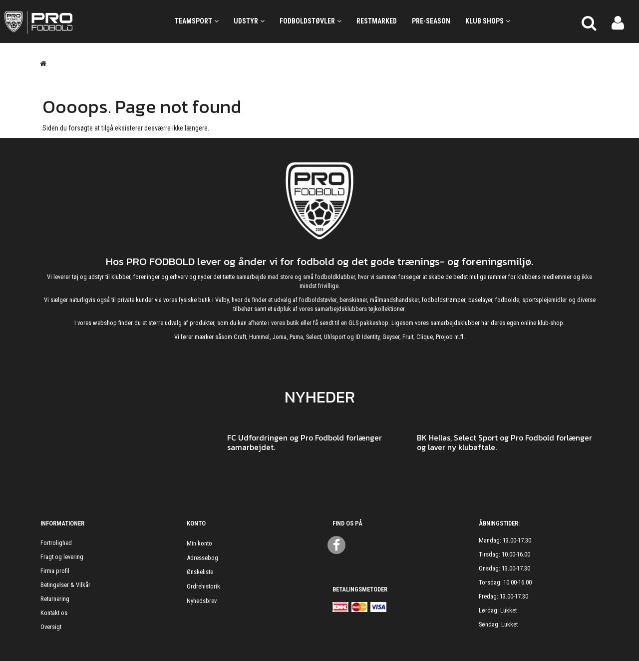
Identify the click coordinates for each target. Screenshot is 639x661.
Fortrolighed (56, 542)
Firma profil (54, 570)
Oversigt (50, 626)
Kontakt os (53, 612)
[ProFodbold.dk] (79, 21)
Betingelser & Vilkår (65, 584)
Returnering (54, 598)
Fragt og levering (61, 556)
